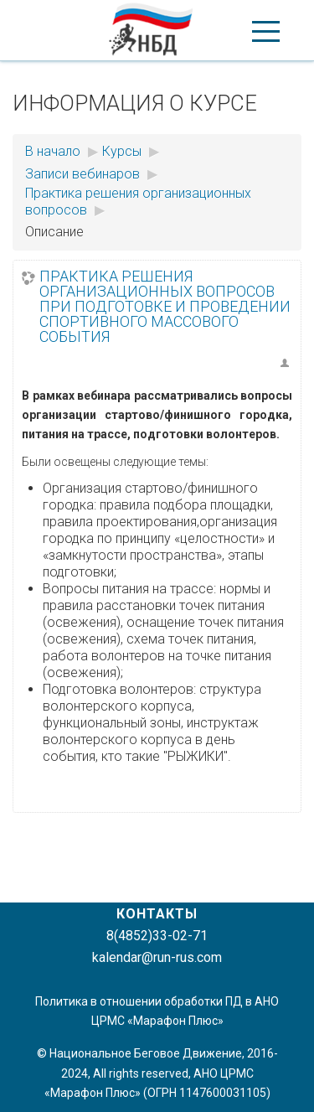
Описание (54, 232)
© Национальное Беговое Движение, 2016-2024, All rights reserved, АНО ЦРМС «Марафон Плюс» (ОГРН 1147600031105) (157, 1073)
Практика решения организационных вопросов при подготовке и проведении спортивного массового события (165, 306)
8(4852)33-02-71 (157, 936)
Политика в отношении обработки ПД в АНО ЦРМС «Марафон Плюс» (157, 1011)
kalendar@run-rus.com (157, 957)
